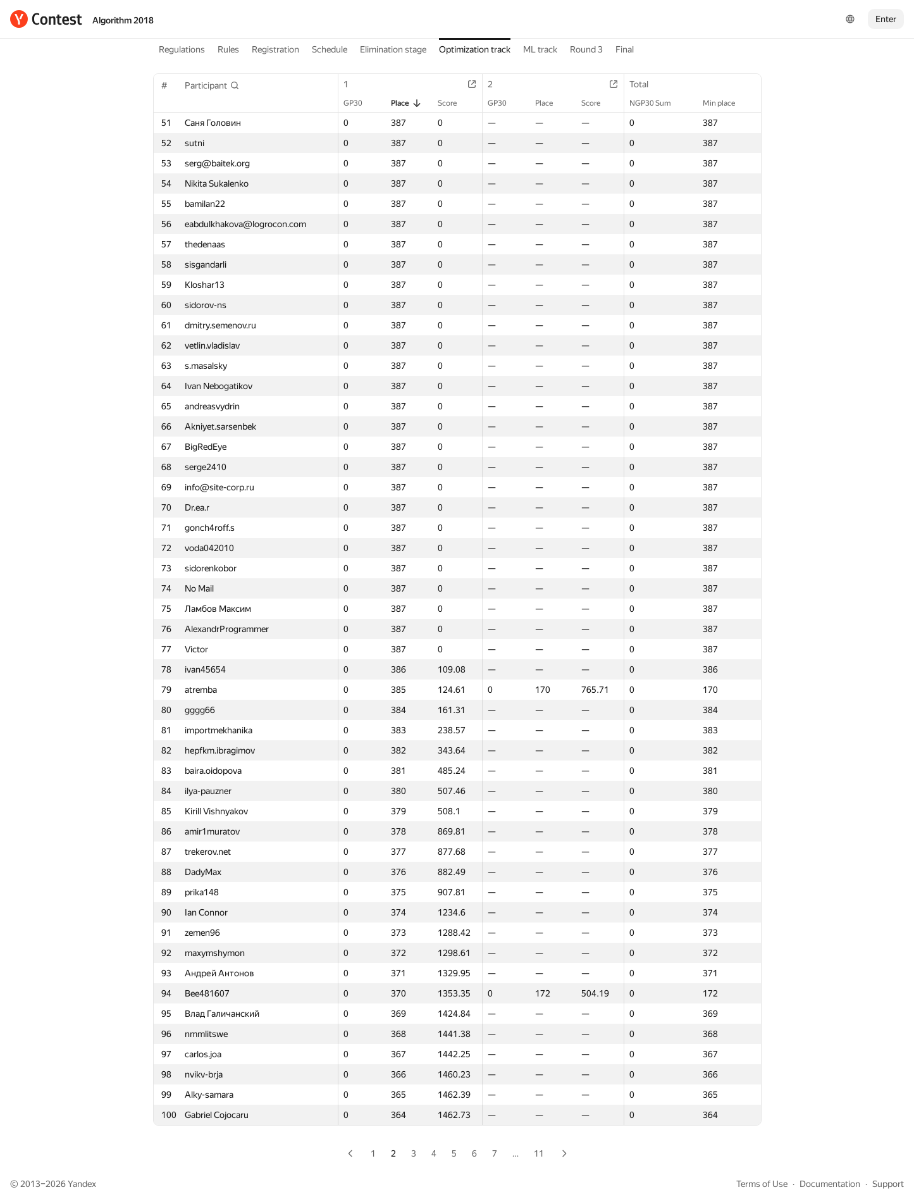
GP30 (359, 103)
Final (624, 49)
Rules (228, 49)
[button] (212, 85)
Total (645, 84)
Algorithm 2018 (123, 20)
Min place (725, 103)
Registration (275, 49)
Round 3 (586, 49)
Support (888, 1184)
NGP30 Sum (656, 103)
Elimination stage (393, 49)
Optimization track (474, 49)
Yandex (82, 1184)
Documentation (830, 1184)
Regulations (182, 49)
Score (453, 103)
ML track (540, 49)
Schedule (329, 49)
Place (406, 103)
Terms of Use (761, 1184)
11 (539, 1153)
